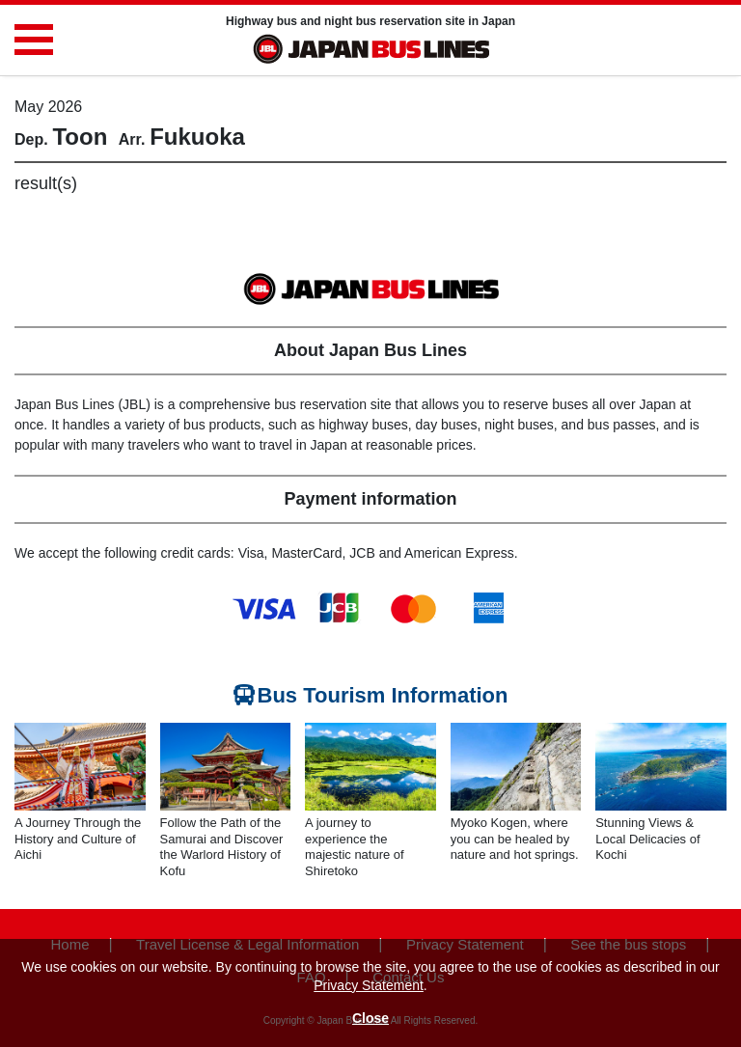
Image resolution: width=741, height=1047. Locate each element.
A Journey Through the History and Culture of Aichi (77, 839)
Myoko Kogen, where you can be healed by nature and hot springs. (515, 839)
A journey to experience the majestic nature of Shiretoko (354, 847)
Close (370, 1018)
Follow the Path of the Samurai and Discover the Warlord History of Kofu (222, 847)
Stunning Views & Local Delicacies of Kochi (647, 839)
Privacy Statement (369, 985)
